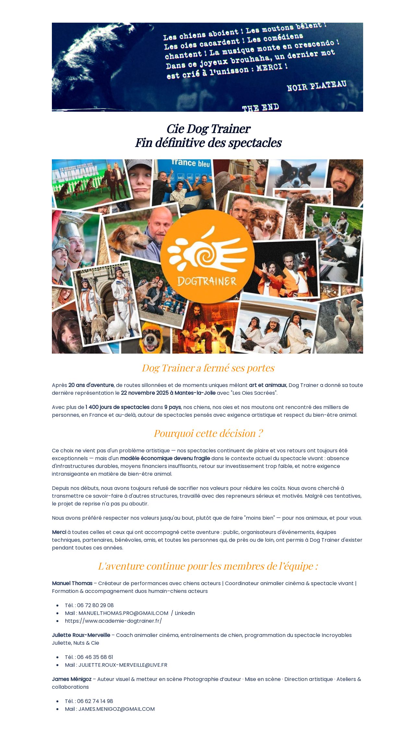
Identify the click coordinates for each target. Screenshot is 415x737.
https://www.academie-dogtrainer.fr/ (113, 621)
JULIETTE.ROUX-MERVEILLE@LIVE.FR (122, 665)
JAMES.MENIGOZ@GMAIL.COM (116, 709)
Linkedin (185, 613)
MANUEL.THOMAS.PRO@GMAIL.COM (123, 613)
